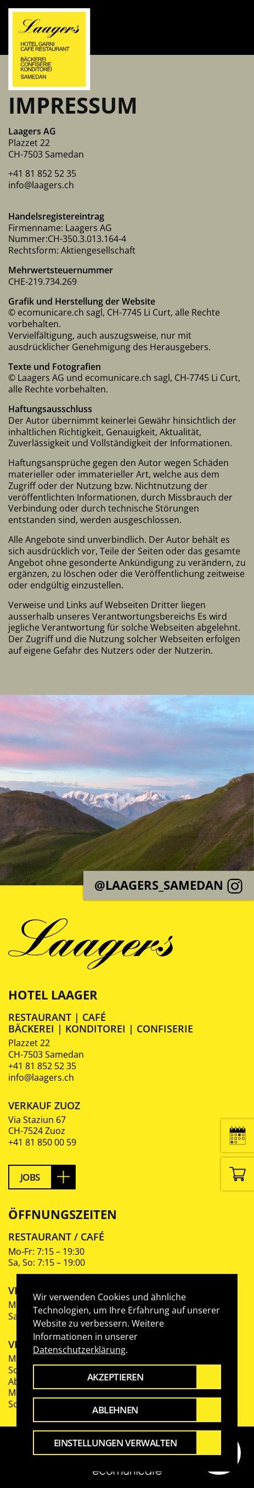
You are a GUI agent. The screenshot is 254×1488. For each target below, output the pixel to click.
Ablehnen (115, 1409)
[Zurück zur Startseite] (49, 49)
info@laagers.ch (41, 185)
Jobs (30, 1177)
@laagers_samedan (168, 885)
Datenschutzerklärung (79, 1350)
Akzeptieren (115, 1377)
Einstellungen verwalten (115, 1442)
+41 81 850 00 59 (42, 1142)
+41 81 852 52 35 (42, 1066)
